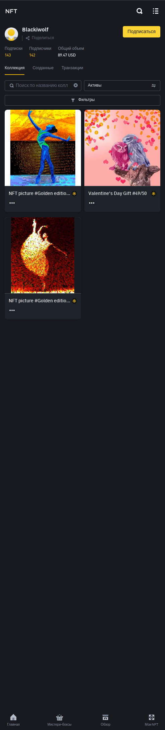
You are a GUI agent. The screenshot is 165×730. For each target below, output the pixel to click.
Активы (122, 85)
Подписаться (142, 31)
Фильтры (82, 100)
